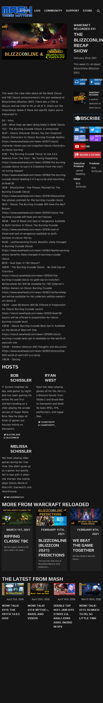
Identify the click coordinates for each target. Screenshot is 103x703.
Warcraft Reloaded (94, 93)
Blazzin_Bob (13, 434)
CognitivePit (48, 422)
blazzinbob (12, 437)
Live (37, 10)
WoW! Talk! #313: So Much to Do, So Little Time (89, 612)
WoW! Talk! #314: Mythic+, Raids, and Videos (38, 612)
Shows (25, 10)
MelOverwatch (15, 497)
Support (72, 10)
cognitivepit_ (48, 425)
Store (87, 10)
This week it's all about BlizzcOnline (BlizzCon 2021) (87, 69)
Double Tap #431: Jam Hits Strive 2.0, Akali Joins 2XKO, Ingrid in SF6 (63, 616)
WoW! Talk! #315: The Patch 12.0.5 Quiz (11, 612)
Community (53, 10)
